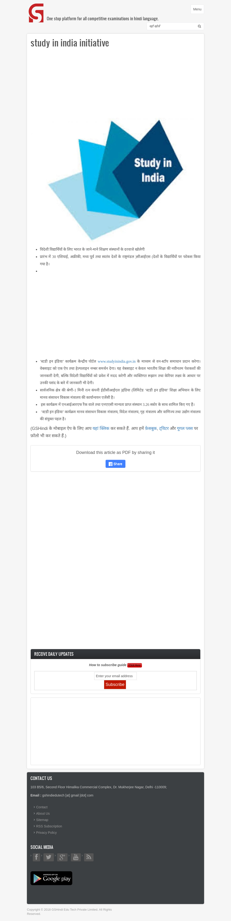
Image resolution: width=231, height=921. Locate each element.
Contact (41, 807)
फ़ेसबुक (151, 428)
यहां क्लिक (101, 428)
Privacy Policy (46, 832)
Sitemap (42, 820)
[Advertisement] (115, 85)
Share (115, 464)
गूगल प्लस (185, 428)
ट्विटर (164, 428)
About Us (43, 813)
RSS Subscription (49, 826)
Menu (198, 10)
